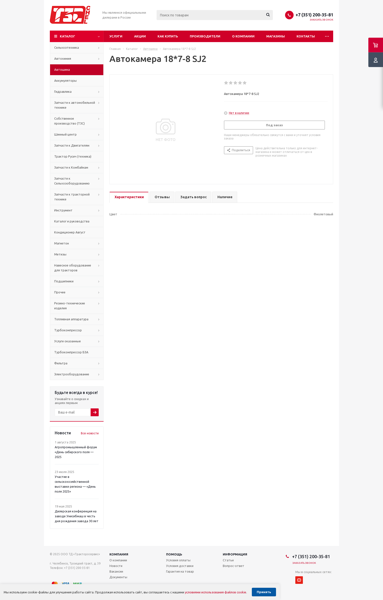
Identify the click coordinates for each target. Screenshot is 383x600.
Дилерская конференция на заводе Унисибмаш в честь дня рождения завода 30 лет (76, 516)
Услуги (115, 36)
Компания (118, 554)
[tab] (129, 197)
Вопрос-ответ (233, 565)
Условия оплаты (178, 560)
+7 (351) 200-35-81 (314, 14)
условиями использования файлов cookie (215, 592)
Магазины (275, 36)
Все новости (90, 433)
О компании (243, 36)
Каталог (67, 36)
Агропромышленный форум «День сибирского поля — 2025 (76, 452)
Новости (115, 565)
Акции (140, 36)
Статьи (228, 560)
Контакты (306, 36)
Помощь (174, 554)
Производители (205, 36)
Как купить (168, 36)
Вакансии (116, 571)
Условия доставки (179, 565)
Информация (235, 554)
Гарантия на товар (180, 571)
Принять (264, 592)
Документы (118, 577)
